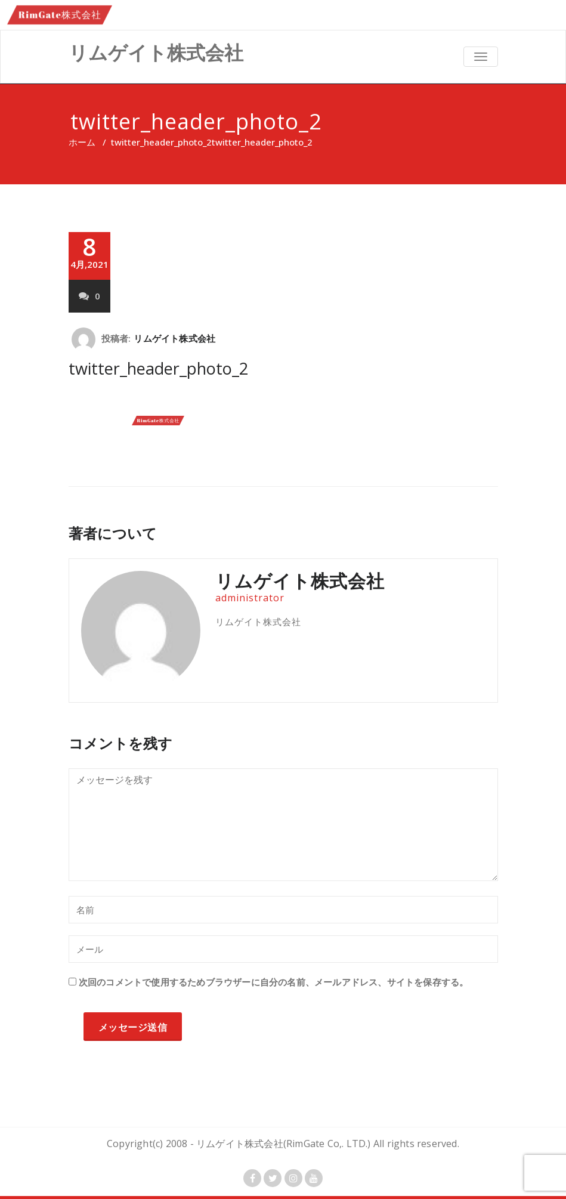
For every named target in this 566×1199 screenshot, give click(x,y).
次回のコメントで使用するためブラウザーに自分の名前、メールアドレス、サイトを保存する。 (274, 982)
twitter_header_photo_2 (161, 142)
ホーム (82, 142)
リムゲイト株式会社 (174, 338)
